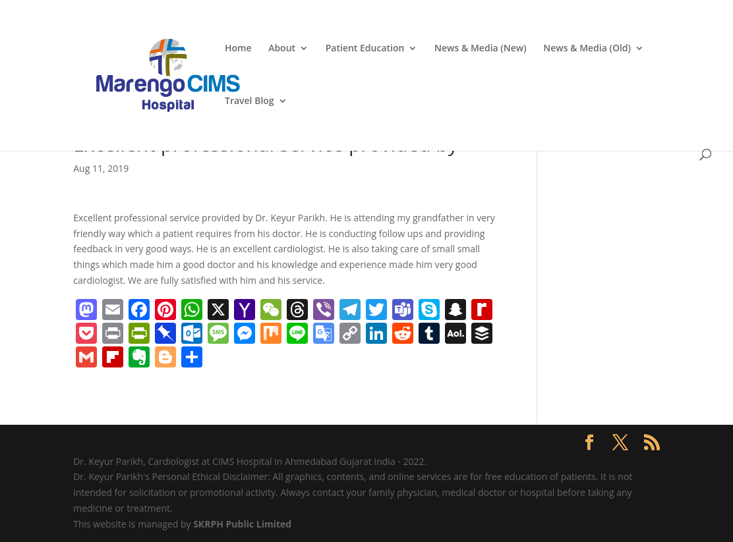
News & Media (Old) (587, 48)
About (281, 48)
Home (238, 48)
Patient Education (365, 48)
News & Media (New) (480, 48)
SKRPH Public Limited (242, 524)
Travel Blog (249, 101)
